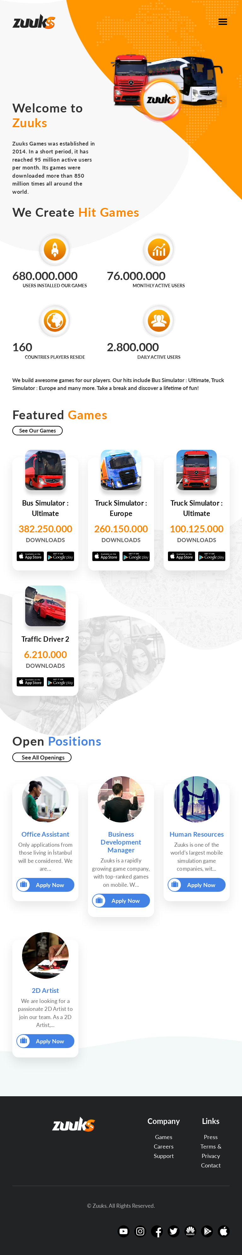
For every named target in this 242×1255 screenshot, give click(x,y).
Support (164, 1155)
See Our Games (37, 430)
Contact (211, 1165)
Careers (164, 1146)
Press (211, 1136)
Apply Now (40, 885)
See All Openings (43, 757)
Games (163, 1136)
